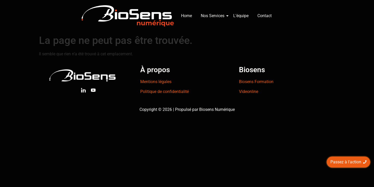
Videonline (248, 91)
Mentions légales (155, 81)
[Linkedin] (83, 91)
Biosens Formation (256, 81)
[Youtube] (93, 91)
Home (186, 15)
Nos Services (213, 15)
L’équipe (241, 15)
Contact (264, 15)
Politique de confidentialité (164, 91)
